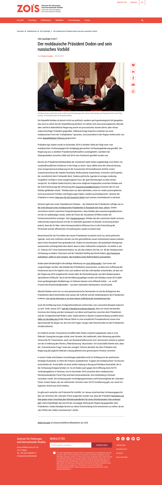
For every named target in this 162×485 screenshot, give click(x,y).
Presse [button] (87, 20)
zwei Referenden (93, 263)
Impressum (120, 445)
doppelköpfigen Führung (54, 138)
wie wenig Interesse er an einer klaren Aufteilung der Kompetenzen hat (78, 298)
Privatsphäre (122, 457)
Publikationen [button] (46, 20)
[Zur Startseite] (40, 8)
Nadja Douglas (47, 56)
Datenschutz (121, 449)
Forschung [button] (32, 20)
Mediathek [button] (59, 20)
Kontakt (133, 2)
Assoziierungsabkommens (88, 186)
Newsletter (122, 2)
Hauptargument (77, 218)
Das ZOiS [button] (20, 20)
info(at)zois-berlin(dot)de (27, 456)
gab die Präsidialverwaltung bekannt (78, 308)
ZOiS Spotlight (45, 31)
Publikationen (32, 31)
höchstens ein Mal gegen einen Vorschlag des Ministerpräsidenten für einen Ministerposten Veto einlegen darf (81, 399)
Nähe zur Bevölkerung (48, 319)
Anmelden (101, 445)
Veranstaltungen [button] (74, 20)
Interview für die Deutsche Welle (70, 197)
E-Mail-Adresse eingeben (62, 445)
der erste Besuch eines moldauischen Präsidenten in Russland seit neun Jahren (74, 207)
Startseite (20, 31)
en (142, 2)
